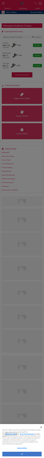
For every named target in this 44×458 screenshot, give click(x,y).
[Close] (41, 427)
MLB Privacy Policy (11, 434)
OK (22, 454)
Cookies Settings (22, 448)
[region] (22, 441)
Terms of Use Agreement (27, 434)
